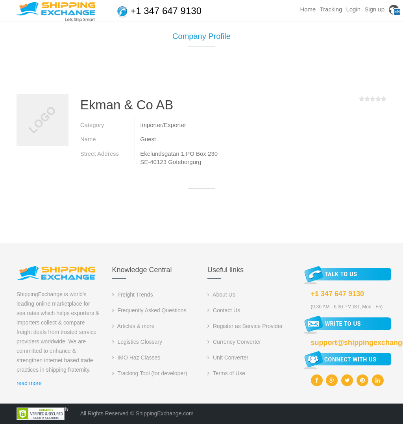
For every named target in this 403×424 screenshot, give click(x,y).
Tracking (331, 9)
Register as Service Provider (245, 326)
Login (353, 9)
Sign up (374, 9)
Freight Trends (132, 294)
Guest (148, 139)
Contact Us (223, 310)
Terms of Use (226, 373)
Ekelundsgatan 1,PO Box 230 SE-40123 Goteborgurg (179, 157)
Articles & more (133, 326)
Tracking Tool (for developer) (149, 373)
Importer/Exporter (163, 125)
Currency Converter (234, 342)
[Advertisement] (201, 73)
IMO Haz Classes (136, 357)
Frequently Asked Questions (149, 310)
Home (308, 9)
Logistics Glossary (137, 342)
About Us (221, 294)
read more (29, 383)
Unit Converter (227, 357)
